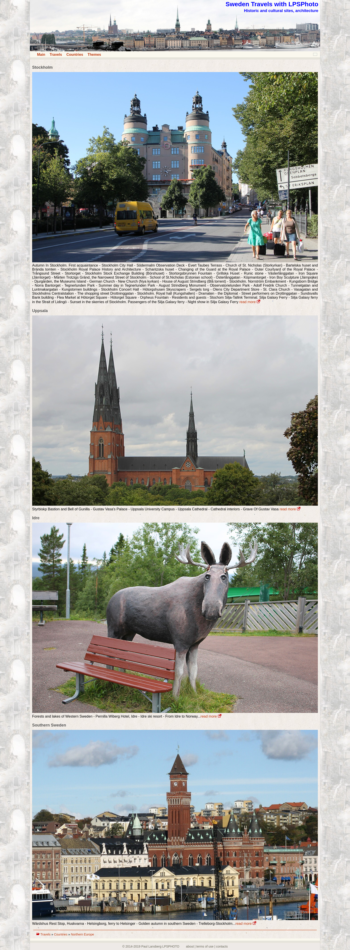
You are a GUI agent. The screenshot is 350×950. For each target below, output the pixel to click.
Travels (56, 54)
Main (41, 54)
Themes (94, 54)
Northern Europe (82, 934)
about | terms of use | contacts (207, 946)
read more (249, 302)
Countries (75, 54)
